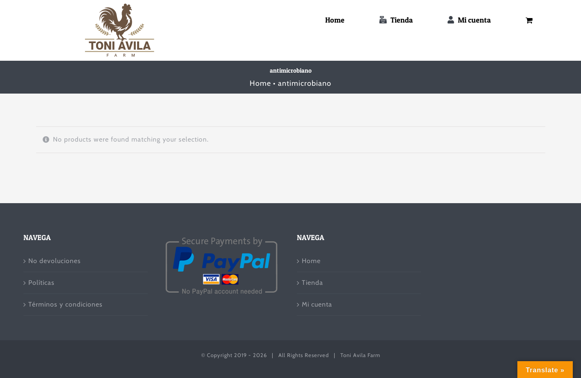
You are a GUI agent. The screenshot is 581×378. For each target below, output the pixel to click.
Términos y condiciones (65, 304)
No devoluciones (54, 261)
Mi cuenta (317, 304)
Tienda (312, 282)
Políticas (41, 282)
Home (311, 261)
